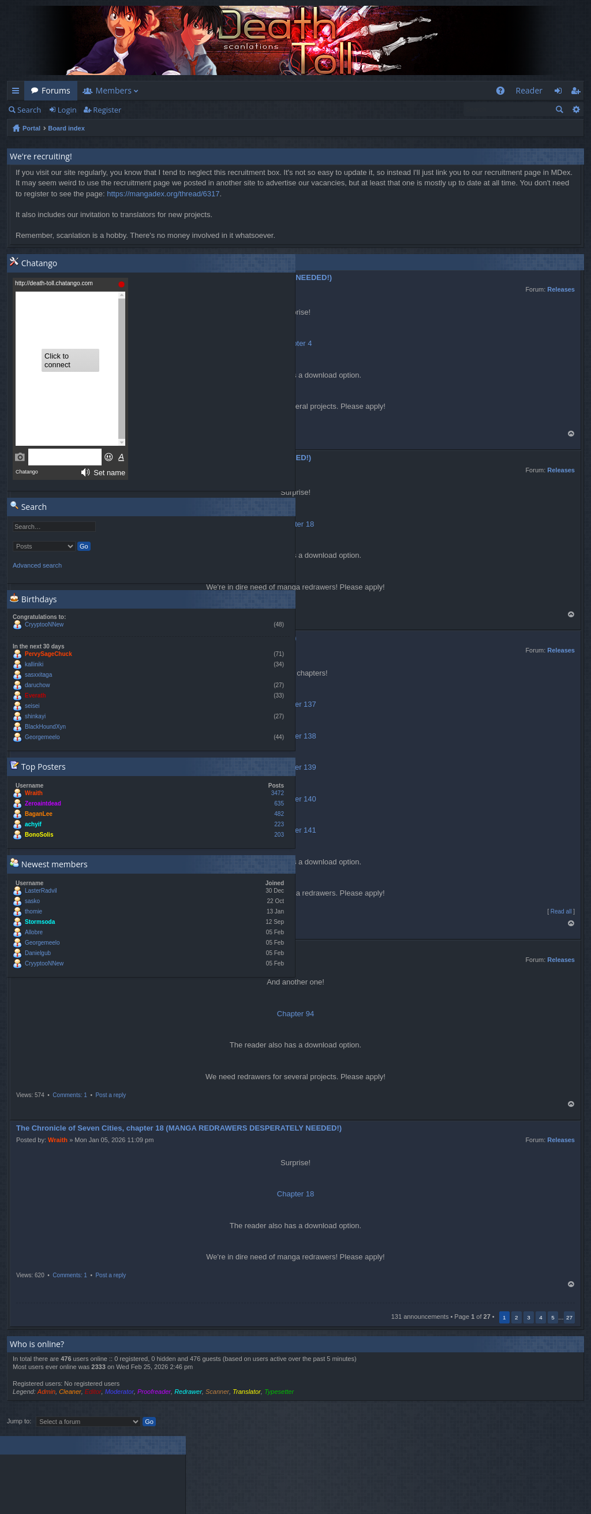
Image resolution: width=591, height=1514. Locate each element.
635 (279, 803)
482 (279, 814)
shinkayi (35, 716)
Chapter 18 (295, 1193)
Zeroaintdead (43, 803)
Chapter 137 (295, 704)
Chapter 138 (295, 736)
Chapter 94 (295, 1013)
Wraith (58, 1139)
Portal (31, 128)
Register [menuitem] (577, 92)
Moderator (119, 1391)
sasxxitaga (38, 675)
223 (279, 824)
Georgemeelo (42, 737)
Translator (247, 1391)
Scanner (217, 1391)
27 (569, 1317)
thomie (33, 911)
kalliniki (34, 664)
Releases (561, 289)
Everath (35, 695)
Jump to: (19, 1421)
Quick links (18, 92)
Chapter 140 (295, 799)
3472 (277, 793)
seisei (32, 706)
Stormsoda (40, 922)
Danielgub (38, 953)
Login (67, 110)
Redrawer (188, 1391)
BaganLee (39, 814)
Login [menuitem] (561, 92)
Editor (93, 1391)
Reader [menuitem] (529, 90)
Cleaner (70, 1391)
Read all (561, 911)
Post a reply (110, 1095)
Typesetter (279, 1391)
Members (114, 90)
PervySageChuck (48, 654)
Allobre (34, 932)
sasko (32, 901)
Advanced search (575, 109)
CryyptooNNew (44, 624)
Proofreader (154, 1391)
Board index (66, 128)
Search (29, 110)
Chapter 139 (295, 767)
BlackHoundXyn (45, 727)
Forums (56, 90)
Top (571, 434)
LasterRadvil (41, 890)
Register (107, 110)
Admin (46, 1391)
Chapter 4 (295, 343)
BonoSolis (39, 834)
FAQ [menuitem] (503, 92)
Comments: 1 (70, 1095)
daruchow (37, 685)
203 (279, 834)
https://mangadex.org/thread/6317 (163, 193)
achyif (33, 824)
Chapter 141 (295, 830)
